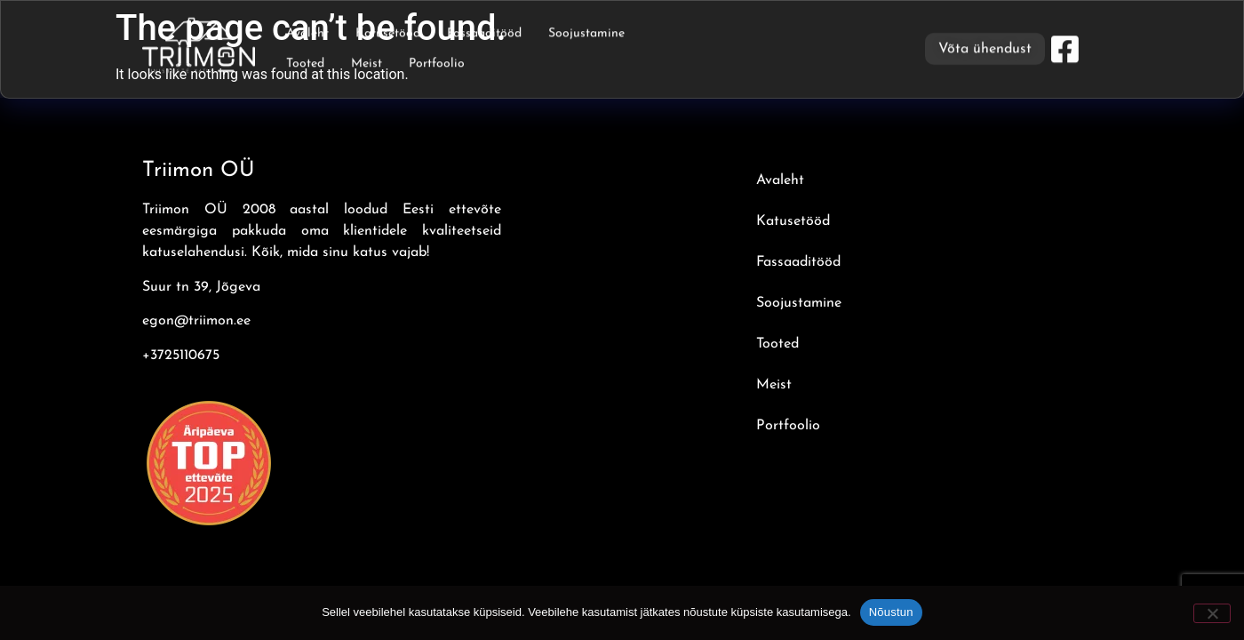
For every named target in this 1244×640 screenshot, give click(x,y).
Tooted (305, 61)
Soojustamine (586, 30)
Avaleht (307, 30)
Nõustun (891, 612)
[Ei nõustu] (1212, 613)
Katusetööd (387, 30)
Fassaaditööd (484, 30)
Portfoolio (437, 61)
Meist (366, 61)
